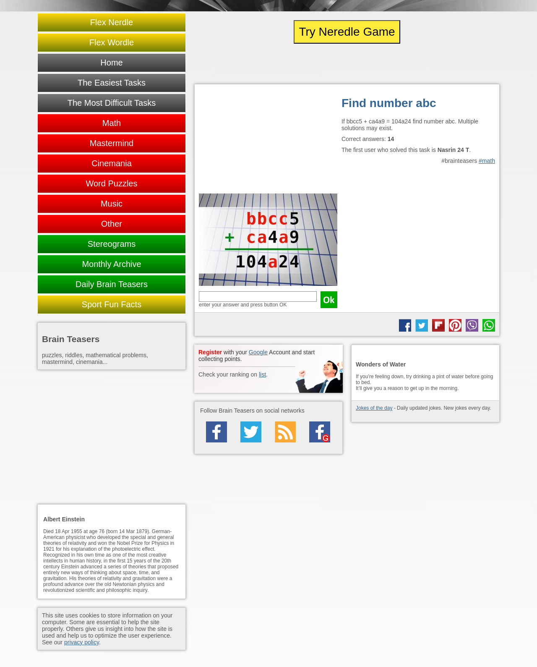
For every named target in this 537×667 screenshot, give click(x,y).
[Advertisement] (268, 141)
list (262, 374)
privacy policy (81, 642)
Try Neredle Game (347, 31)
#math (487, 160)
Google (258, 352)
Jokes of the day (374, 408)
